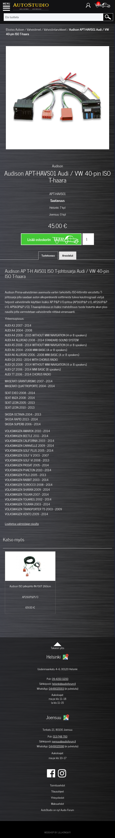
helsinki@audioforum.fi (64, 683)
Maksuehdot (57, 803)
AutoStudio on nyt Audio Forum (57, 810)
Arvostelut (67, 255)
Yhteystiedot (57, 797)
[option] (13, 156)
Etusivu (10, 29)
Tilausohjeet (57, 791)
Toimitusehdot (57, 785)
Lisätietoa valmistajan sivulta (22, 523)
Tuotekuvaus (48, 255)
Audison (57, 166)
